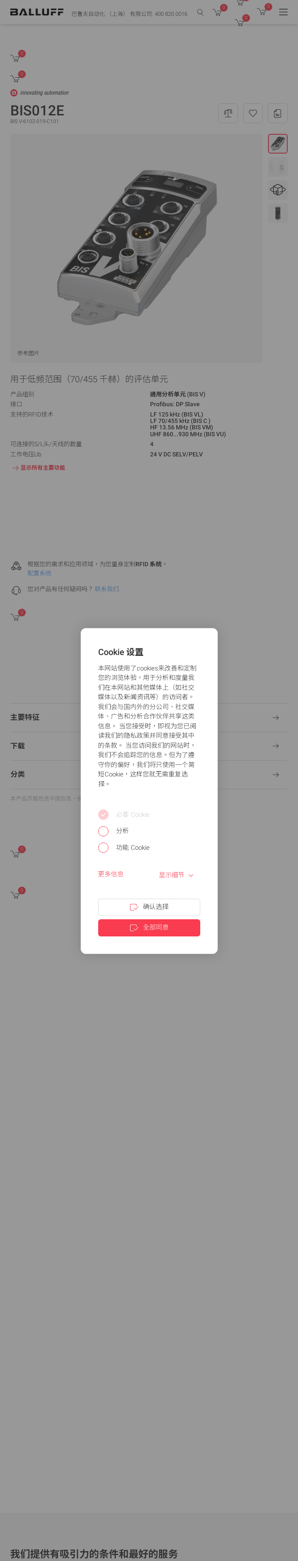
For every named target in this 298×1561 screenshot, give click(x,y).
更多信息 (111, 874)
